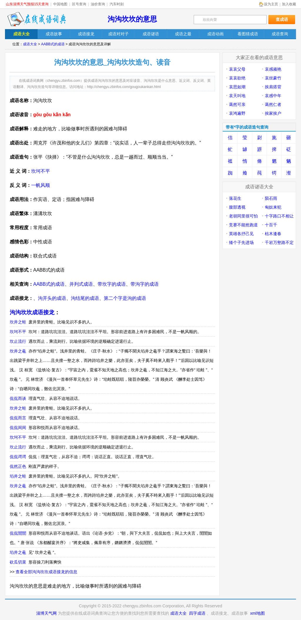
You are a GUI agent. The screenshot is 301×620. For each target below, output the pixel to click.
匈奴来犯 (273, 207)
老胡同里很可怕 (243, 216)
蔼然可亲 (237, 104)
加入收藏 (289, 4)
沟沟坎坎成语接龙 (32, 312)
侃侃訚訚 (18, 427)
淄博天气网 (46, 613)
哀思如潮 (237, 86)
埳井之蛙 (18, 476)
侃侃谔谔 (18, 456)
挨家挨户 (273, 113)
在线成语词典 (36, 19)
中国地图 (60, 4)
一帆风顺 (40, 185)
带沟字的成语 (145, 284)
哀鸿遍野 (237, 113)
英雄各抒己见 (241, 233)
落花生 (235, 198)
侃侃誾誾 (18, 533)
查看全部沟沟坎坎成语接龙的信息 (46, 571)
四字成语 (197, 613)
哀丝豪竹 (273, 78)
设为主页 (271, 4)
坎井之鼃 (18, 351)
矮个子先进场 (241, 242)
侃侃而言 (18, 417)
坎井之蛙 (18, 322)
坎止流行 (18, 341)
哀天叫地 (237, 95)
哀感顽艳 (273, 69)
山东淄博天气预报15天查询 (27, 4)
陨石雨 (271, 198)
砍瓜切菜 (18, 562)
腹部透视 (237, 207)
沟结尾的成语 (85, 298)
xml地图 (257, 613)
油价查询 (98, 4)
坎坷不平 (40, 171)
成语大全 (30, 44)
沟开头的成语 (52, 298)
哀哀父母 (237, 69)
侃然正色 (18, 466)
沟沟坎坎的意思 (132, 19)
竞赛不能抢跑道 (243, 224)
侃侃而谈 (18, 398)
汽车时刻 (117, 4)
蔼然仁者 (273, 104)
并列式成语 (81, 284)
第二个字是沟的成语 (125, 298)
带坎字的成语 (112, 284)
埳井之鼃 (18, 552)
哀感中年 (273, 95)
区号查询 (79, 4)
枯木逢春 (273, 233)
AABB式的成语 (53, 44)
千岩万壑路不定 (279, 242)
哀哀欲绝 (237, 78)
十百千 (271, 224)
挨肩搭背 (273, 86)
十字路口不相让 (279, 216)
